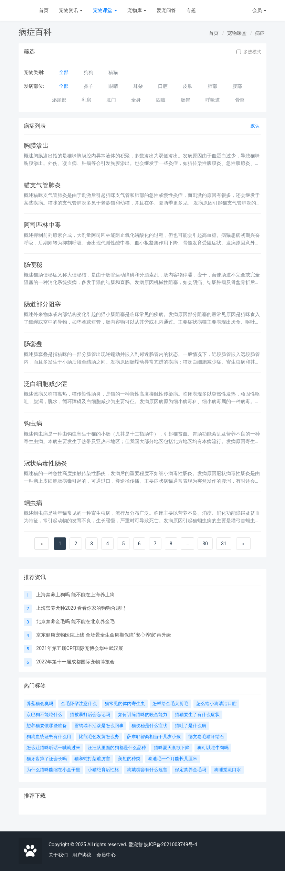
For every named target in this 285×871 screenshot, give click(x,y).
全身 (136, 100)
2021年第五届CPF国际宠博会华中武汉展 (79, 648)
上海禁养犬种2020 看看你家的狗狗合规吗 (80, 608)
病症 (260, 33)
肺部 (212, 86)
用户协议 (82, 855)
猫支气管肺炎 (42, 185)
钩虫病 (33, 423)
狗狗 (88, 72)
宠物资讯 (71, 10)
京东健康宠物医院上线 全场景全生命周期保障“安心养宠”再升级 (103, 635)
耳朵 (138, 86)
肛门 (111, 100)
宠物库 (136, 10)
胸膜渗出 (36, 145)
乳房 (86, 100)
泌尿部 (59, 100)
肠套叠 (33, 343)
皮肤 (187, 86)
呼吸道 (212, 100)
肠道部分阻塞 (42, 304)
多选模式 (248, 52)
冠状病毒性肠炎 (45, 463)
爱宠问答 (166, 10)
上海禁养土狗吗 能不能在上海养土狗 (75, 594)
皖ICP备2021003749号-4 (170, 844)
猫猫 (113, 72)
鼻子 (88, 86)
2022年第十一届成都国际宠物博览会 (75, 661)
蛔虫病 (33, 503)
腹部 (237, 86)
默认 (255, 125)
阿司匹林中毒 (42, 224)
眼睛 (113, 86)
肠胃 (185, 100)
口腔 (163, 86)
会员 (259, 10)
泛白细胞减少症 (45, 383)
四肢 (161, 100)
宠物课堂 (105, 10)
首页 (44, 10)
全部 (63, 72)
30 (205, 543)
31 (223, 543)
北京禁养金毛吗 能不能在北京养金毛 (75, 621)
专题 (191, 10)
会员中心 (106, 855)
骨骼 (240, 100)
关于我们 (58, 855)
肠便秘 (33, 264)
